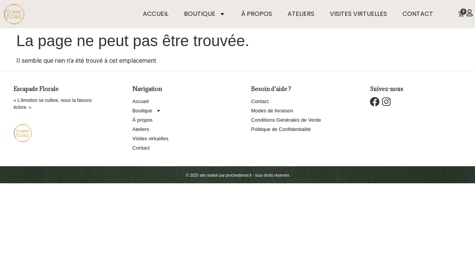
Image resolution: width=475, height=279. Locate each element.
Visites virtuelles (358, 13)
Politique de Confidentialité (281, 129)
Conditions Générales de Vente (286, 120)
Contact (417, 13)
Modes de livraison (272, 111)
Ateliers (301, 13)
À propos (256, 13)
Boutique (204, 14)
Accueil (155, 13)
